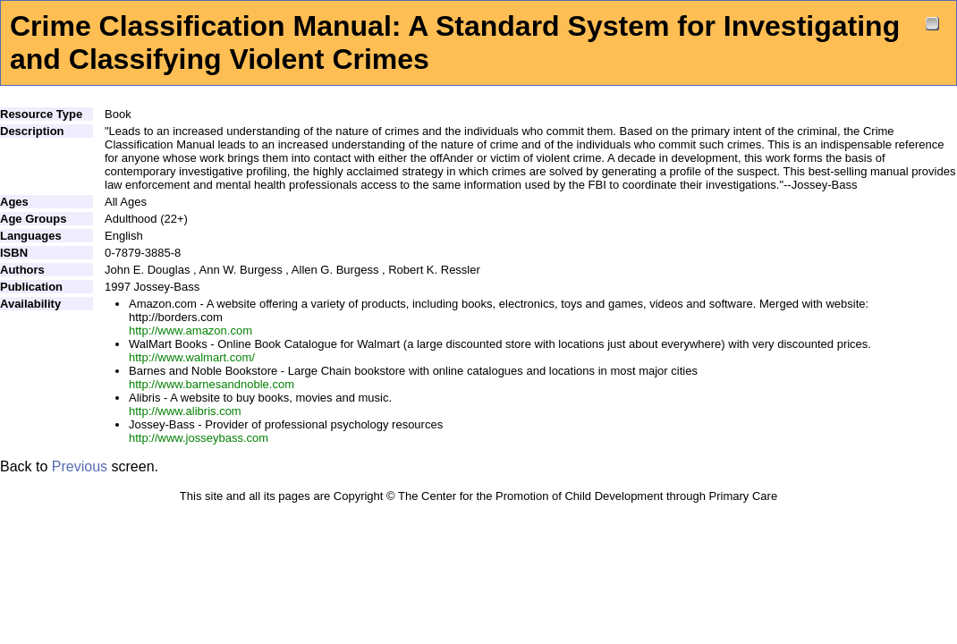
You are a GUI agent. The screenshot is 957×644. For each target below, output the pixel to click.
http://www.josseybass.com (198, 438)
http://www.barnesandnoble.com (211, 384)
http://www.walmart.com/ (192, 357)
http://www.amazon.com (190, 330)
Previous (79, 466)
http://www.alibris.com (185, 411)
